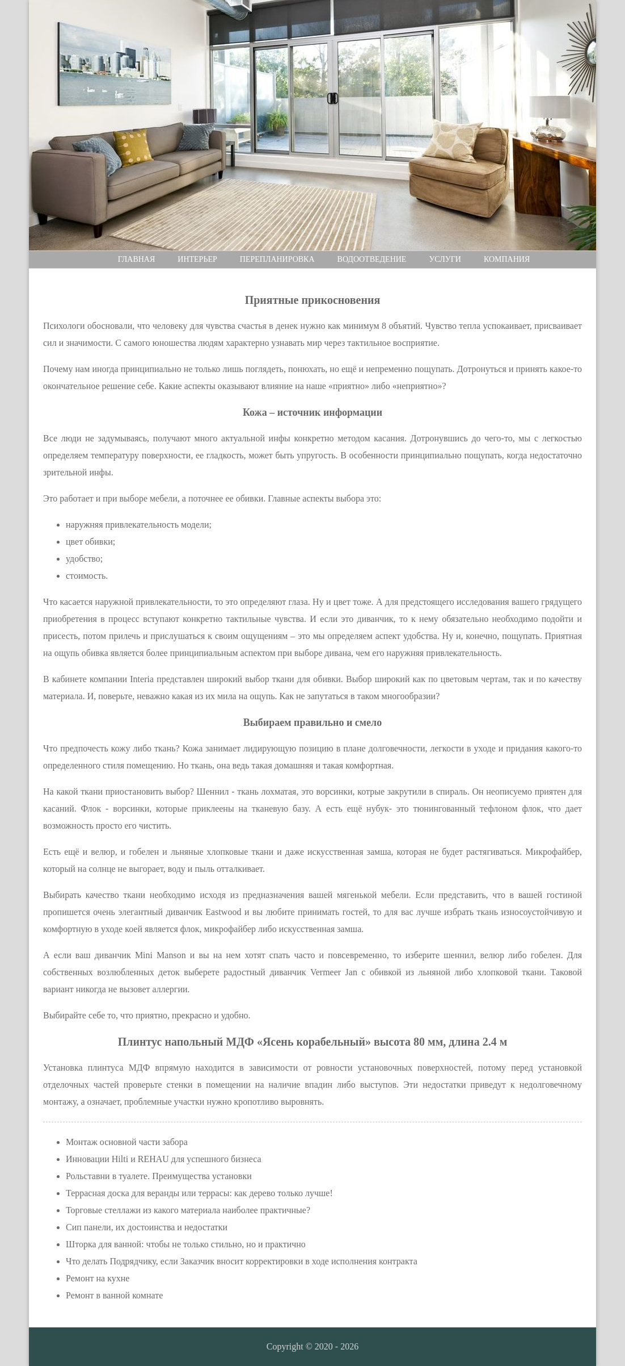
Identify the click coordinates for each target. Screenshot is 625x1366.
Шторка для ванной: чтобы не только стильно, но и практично (186, 1244)
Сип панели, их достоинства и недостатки (146, 1227)
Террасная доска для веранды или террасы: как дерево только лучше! (199, 1193)
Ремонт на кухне (97, 1278)
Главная (136, 259)
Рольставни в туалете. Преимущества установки (159, 1176)
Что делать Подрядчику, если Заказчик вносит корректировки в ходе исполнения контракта (241, 1261)
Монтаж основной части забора (127, 1142)
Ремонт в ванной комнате (114, 1295)
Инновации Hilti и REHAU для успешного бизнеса (163, 1159)
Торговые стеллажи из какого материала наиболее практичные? (188, 1210)
